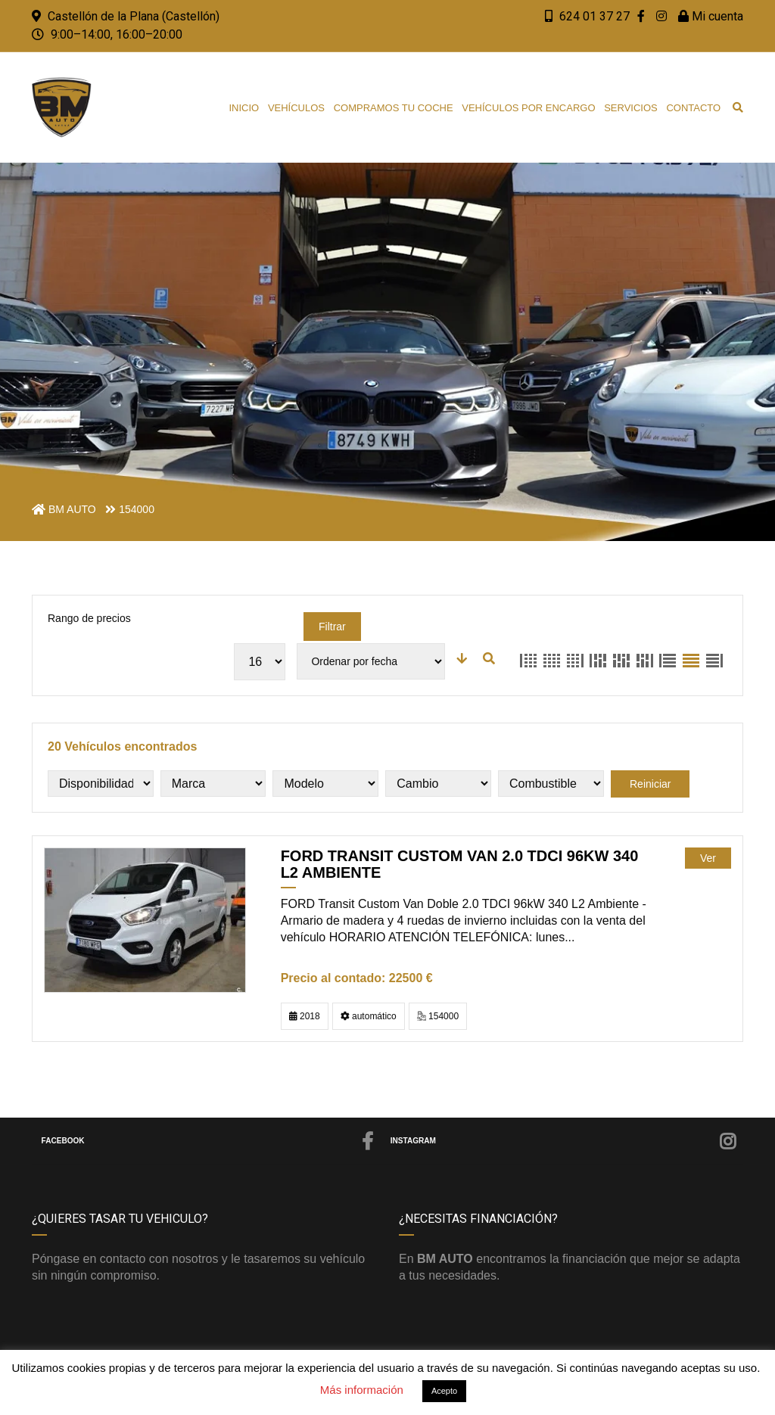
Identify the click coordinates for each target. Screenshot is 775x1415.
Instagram (564, 1141)
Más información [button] (361, 1389)
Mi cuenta (710, 16)
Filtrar (332, 626)
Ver (708, 858)
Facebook (208, 1141)
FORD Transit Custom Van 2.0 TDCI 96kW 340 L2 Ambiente (460, 864)
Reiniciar (650, 784)
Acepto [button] (444, 1390)
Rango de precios (89, 618)
